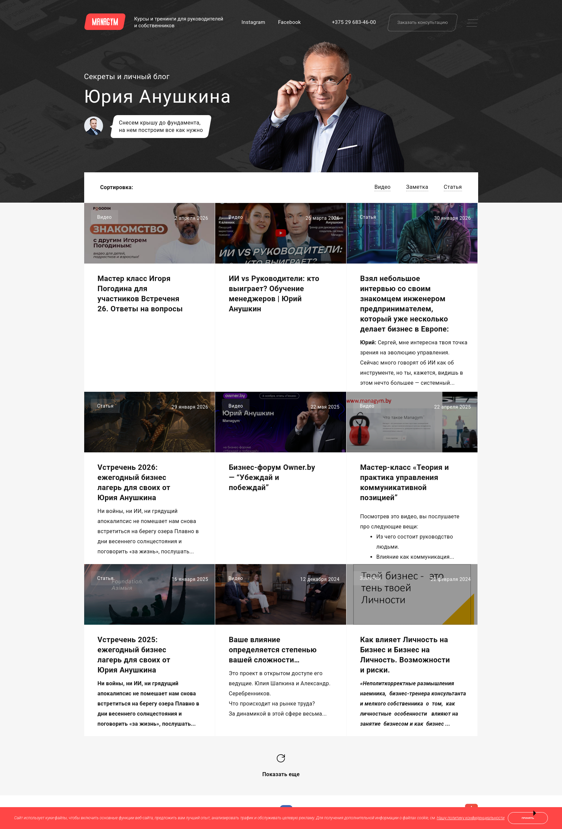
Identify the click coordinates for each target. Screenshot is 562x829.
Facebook (289, 22)
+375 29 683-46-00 (354, 22)
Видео (382, 187)
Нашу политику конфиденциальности (470, 818)
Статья (453, 187)
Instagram (253, 22)
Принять (528, 818)
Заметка (417, 187)
